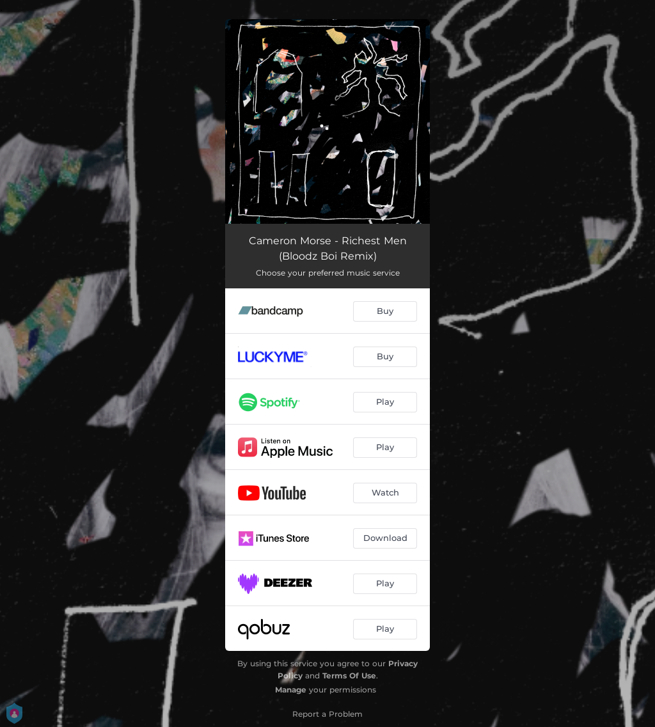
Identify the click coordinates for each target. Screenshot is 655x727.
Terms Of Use (349, 675)
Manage (290, 689)
